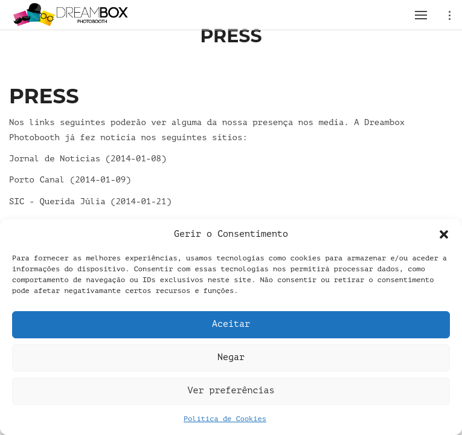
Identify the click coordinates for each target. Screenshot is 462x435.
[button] (444, 234)
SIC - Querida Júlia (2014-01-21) (90, 201)
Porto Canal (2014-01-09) (70, 179)
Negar (231, 357)
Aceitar (231, 324)
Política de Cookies (225, 418)
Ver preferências (230, 390)
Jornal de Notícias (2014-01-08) (87, 158)
